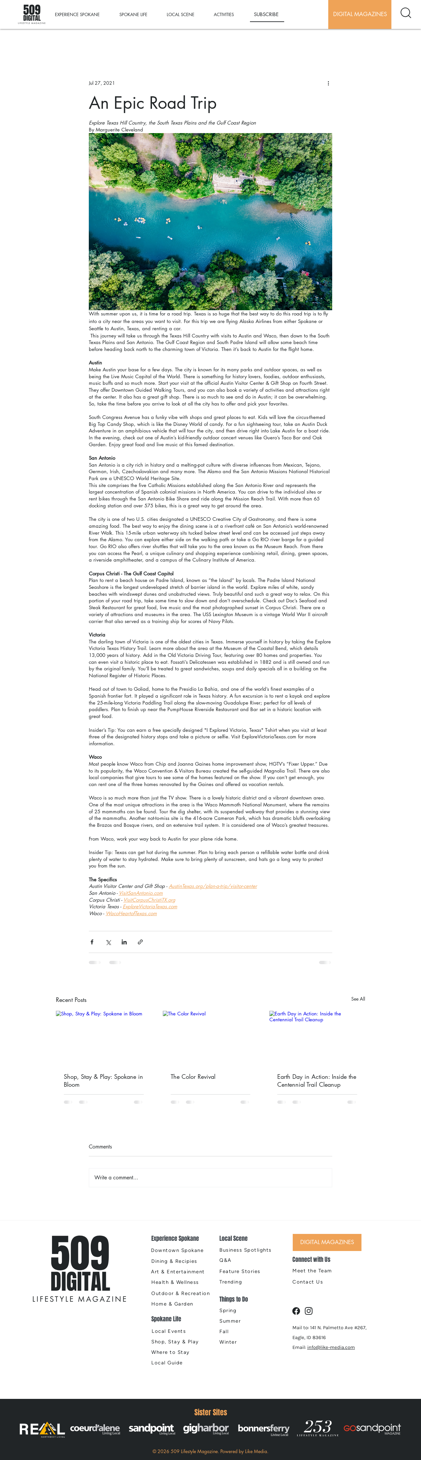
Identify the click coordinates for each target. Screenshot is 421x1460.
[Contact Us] (315, 1282)
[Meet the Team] (315, 1270)
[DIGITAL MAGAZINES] (360, 14)
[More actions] (328, 83)
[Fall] (242, 1331)
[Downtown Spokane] (180, 1250)
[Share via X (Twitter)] (108, 942)
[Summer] (242, 1321)
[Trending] (242, 1282)
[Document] (406, 13)
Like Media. (256, 1451)
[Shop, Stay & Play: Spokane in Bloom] (104, 1037)
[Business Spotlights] (247, 1250)
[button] (84, 14)
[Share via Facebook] (92, 942)
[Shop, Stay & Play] (178, 1341)
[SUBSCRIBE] (267, 14)
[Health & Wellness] (180, 1282)
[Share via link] (140, 942)
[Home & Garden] (180, 1304)
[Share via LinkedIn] (124, 942)
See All (358, 999)
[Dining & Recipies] (180, 1261)
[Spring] (242, 1310)
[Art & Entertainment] (180, 1271)
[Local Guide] (179, 1362)
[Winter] (242, 1342)
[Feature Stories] (242, 1271)
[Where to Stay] (180, 1352)
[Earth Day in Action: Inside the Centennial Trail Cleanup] (317, 1037)
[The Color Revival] (211, 1038)
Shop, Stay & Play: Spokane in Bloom (103, 1080)
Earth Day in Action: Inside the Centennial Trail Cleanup (316, 1080)
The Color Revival (193, 1076)
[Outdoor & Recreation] (183, 1293)
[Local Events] (180, 1331)
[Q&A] (247, 1260)
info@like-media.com (331, 1347)
